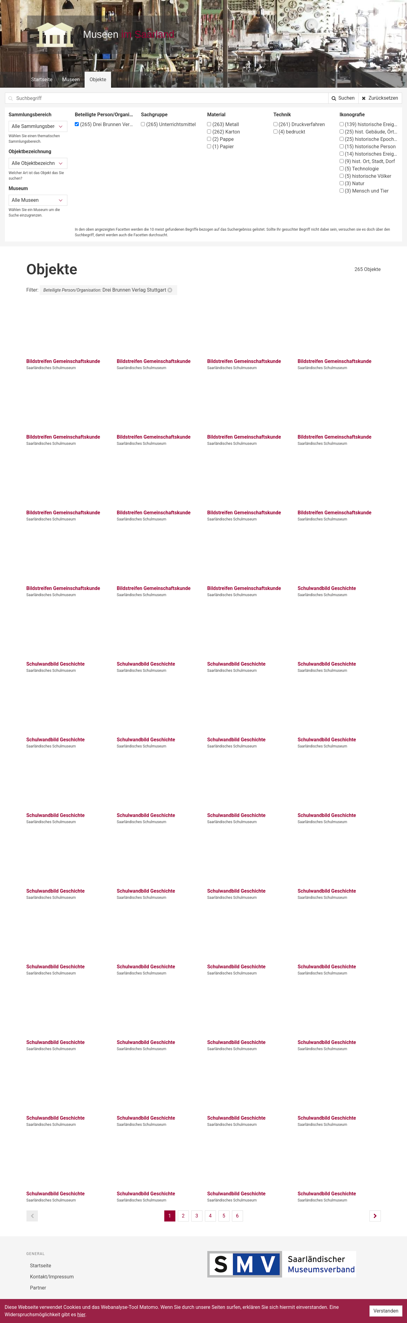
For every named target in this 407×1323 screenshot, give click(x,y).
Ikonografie (352, 115)
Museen (71, 79)
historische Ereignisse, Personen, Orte (369, 124)
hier (81, 1314)
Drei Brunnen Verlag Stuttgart (104, 124)
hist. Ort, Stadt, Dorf (367, 161)
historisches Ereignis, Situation (369, 154)
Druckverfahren (299, 124)
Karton (223, 132)
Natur (352, 183)
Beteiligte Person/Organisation (104, 115)
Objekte (98, 79)
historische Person (368, 146)
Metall (223, 124)
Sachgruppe (154, 115)
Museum (18, 188)
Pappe (220, 139)
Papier (220, 146)
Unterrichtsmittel (168, 124)
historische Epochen (369, 139)
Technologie (359, 169)
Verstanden (385, 1311)
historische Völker (365, 176)
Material (216, 115)
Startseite (42, 79)
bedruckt (289, 132)
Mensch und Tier (364, 191)
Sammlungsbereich (30, 115)
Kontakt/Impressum (52, 1277)
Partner (38, 1288)
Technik (282, 115)
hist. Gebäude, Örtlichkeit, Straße (369, 132)
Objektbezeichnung (30, 151)
